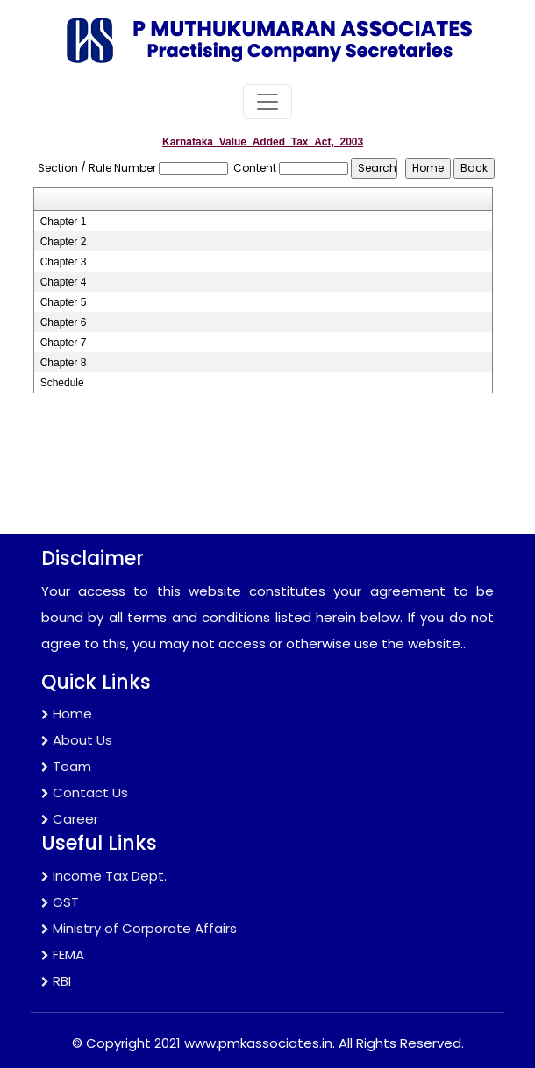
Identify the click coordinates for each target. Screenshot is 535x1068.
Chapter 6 (63, 322)
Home (66, 713)
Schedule (62, 383)
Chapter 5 (63, 302)
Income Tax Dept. (104, 875)
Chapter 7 (63, 342)
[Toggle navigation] (267, 101)
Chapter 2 (63, 242)
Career (69, 819)
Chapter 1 (63, 222)
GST (60, 902)
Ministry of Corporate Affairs (139, 928)
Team (66, 766)
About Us (76, 740)
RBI (56, 981)
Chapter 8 (63, 363)
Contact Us (84, 792)
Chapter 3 (63, 262)
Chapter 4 (63, 282)
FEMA (62, 954)
